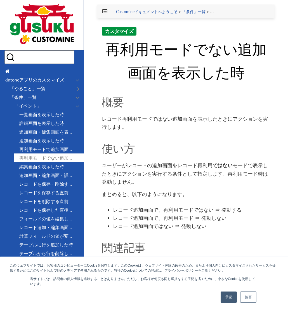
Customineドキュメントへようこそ (147, 12)
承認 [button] (228, 297)
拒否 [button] (248, 297)
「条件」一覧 (194, 12)
